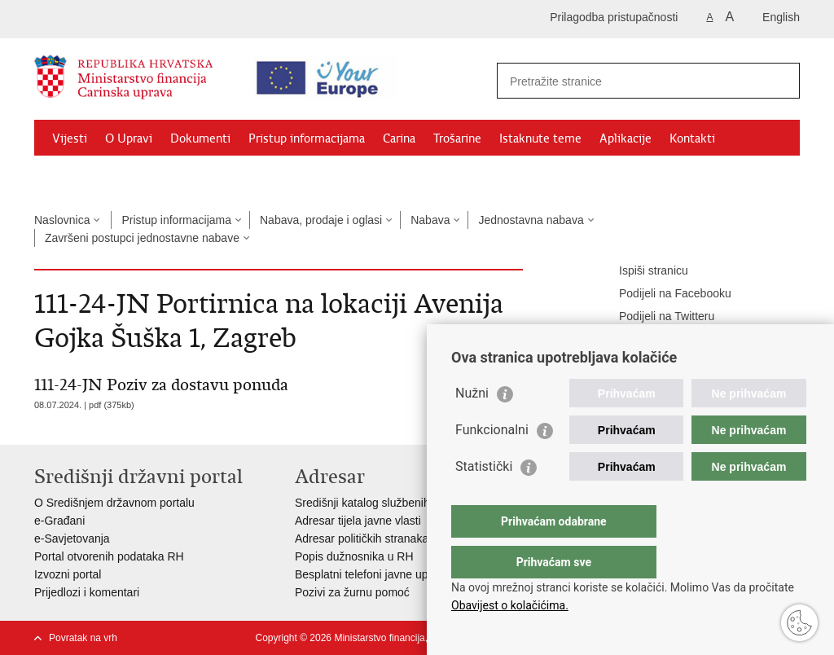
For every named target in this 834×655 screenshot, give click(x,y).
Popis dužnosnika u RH (354, 556)
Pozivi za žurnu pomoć (352, 592)
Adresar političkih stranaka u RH (376, 538)
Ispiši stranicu (642, 271)
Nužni (472, 425)
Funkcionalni (492, 462)
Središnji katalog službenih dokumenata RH (405, 502)
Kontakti (692, 138)
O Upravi (128, 138)
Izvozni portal (67, 574)
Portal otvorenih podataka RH (109, 556)
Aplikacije (625, 138)
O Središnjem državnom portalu (114, 502)
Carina (399, 138)
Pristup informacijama (306, 138)
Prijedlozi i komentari (86, 592)
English (781, 17)
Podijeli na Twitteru (655, 317)
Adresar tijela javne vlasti (358, 520)
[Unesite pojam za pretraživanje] (634, 81)
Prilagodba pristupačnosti (614, 17)
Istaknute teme (540, 138)
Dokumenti (200, 138)
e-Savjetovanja (72, 538)
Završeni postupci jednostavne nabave (142, 237)
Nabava (430, 219)
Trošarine (457, 138)
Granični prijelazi (96, 176)
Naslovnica (62, 219)
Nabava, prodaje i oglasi (321, 219)
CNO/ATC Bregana (206, 176)
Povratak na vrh (83, 638)
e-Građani (59, 520)
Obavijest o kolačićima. (509, 605)
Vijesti (69, 138)
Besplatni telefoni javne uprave (372, 574)
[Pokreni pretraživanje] (781, 81)
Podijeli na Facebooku (663, 294)
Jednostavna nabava (530, 219)
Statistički (483, 499)
